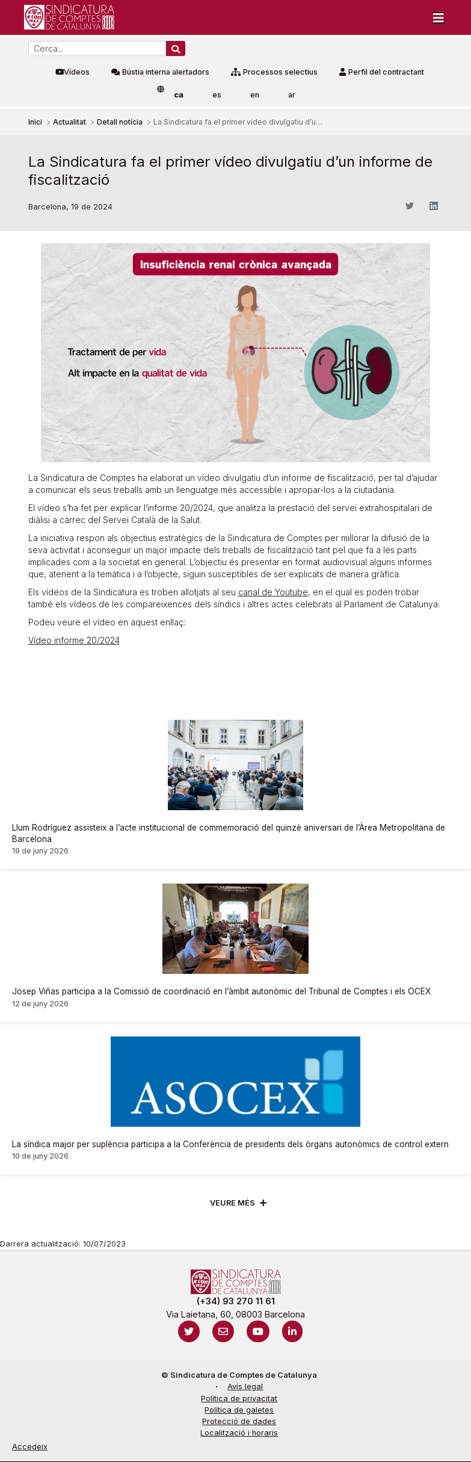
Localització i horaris (239, 1432)
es (216, 94)
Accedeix (30, 1446)
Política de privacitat (239, 1398)
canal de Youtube (273, 592)
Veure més (232, 1202)
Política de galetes (239, 1409)
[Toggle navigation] (438, 17)
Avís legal (245, 1386)
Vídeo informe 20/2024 (74, 640)
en (254, 94)
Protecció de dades (239, 1421)
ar (291, 94)
